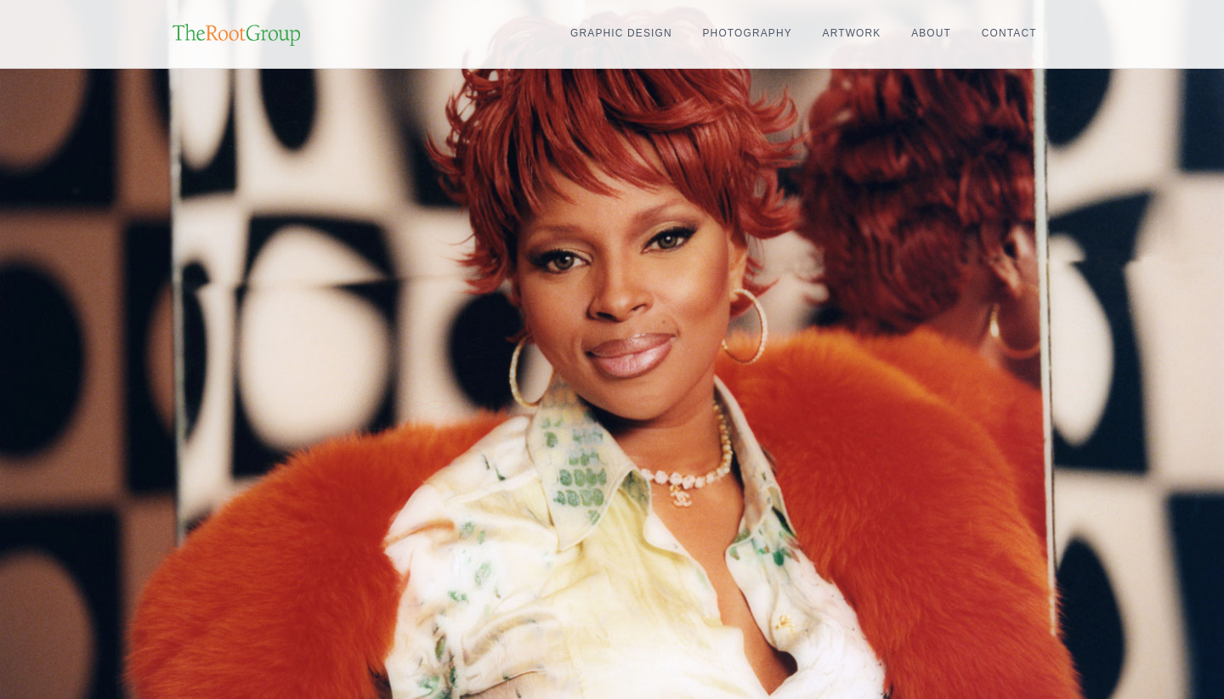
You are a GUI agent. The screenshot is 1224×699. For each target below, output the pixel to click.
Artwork (852, 33)
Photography (746, 33)
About (931, 33)
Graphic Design (621, 33)
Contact (1009, 33)
